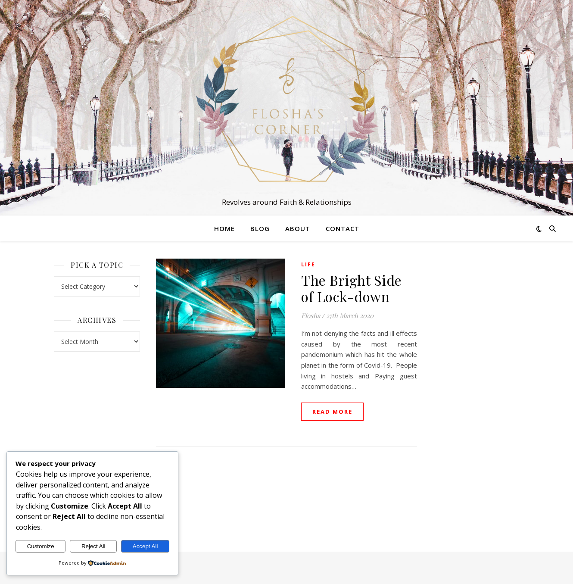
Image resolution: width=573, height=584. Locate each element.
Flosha (310, 315)
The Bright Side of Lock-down (351, 288)
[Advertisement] (476, 388)
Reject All (93, 546)
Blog (260, 228)
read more (332, 411)
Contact (342, 228)
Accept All (145, 546)
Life (308, 264)
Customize (40, 546)
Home (224, 228)
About (297, 228)
